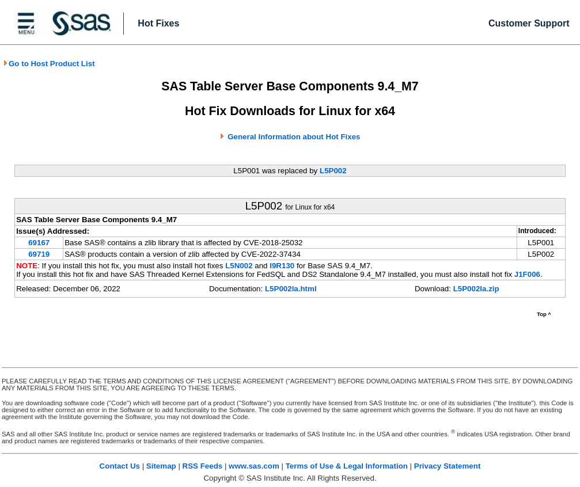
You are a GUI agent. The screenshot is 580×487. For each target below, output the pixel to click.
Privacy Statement (447, 466)
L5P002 (333, 170)
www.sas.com (254, 466)
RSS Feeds (203, 466)
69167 (39, 242)
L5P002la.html (291, 288)
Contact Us (120, 466)
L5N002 (238, 265)
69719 (39, 254)
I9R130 (282, 265)
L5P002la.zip (476, 288)
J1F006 (527, 274)
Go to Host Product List (49, 63)
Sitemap (161, 466)
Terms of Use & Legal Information (347, 466)
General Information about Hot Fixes (294, 136)
